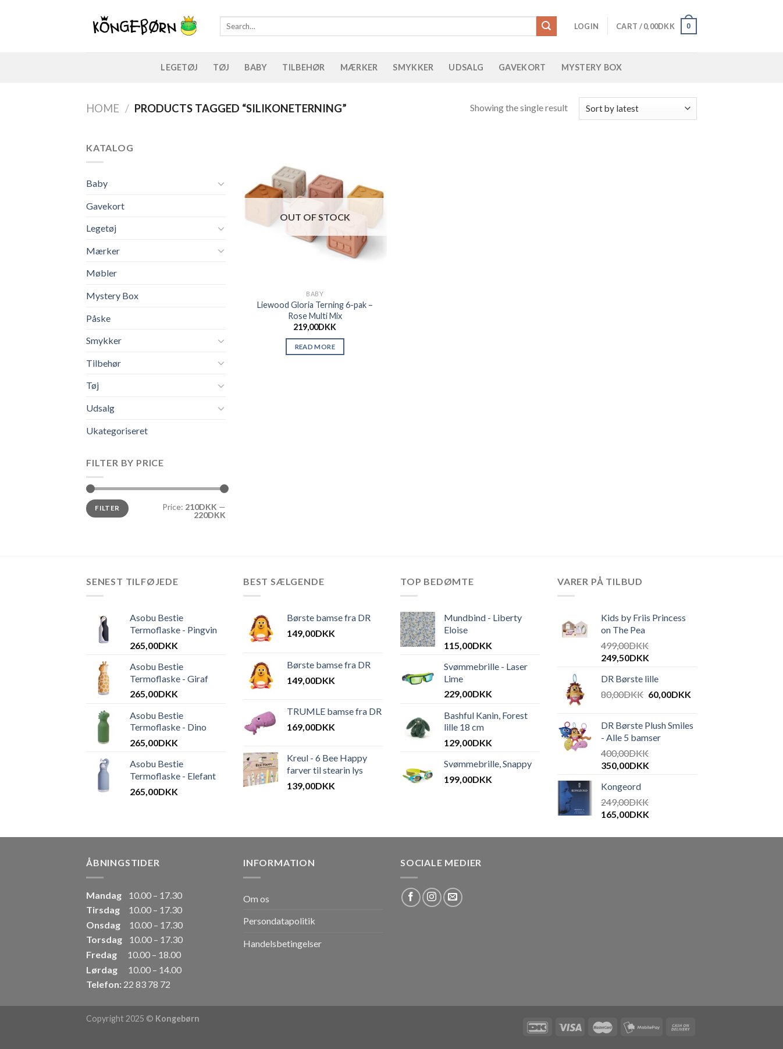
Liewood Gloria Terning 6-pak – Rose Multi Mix (315, 310)
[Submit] (546, 26)
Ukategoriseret (117, 430)
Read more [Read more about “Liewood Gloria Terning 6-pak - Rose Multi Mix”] (315, 346)
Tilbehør (303, 67)
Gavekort (522, 67)
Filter (107, 508)
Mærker (359, 67)
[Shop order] (638, 108)
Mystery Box (591, 67)
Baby (255, 67)
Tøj (221, 67)
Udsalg (466, 67)
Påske (98, 318)
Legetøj (179, 67)
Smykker (413, 67)
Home (102, 108)
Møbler (101, 272)
